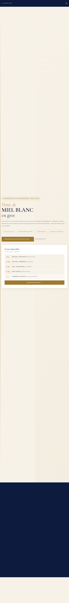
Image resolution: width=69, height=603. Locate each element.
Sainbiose (7, 3)
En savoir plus (41, 239)
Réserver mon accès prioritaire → (18, 239)
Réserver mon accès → (34, 282)
